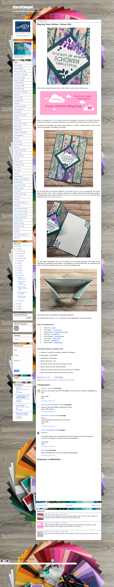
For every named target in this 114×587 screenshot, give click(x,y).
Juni (18, 265)
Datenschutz (41, 15)
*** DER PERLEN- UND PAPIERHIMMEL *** (22, 396)
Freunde (16, 191)
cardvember (17, 83)
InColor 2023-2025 (19, 132)
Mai (18, 268)
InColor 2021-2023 (19, 74)
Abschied (16, 126)
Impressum (53, 15)
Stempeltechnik (18, 226)
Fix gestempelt (20, 405)
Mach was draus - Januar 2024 (22, 297)
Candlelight (17, 100)
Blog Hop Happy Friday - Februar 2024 (22, 288)
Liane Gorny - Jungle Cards (50, 415)
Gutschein (17, 153)
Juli (18, 263)
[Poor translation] (6, 561)
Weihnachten (17, 88)
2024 (17, 249)
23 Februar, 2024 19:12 (48, 401)
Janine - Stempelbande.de (49, 430)
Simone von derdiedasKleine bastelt (52, 404)
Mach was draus (18, 71)
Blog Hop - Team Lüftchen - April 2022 (56, 523)
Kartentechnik (18, 156)
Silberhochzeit (18, 223)
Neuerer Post (42, 505)
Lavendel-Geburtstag (21, 278)
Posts (17, 339)
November (20, 253)
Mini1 (15, 138)
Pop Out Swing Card (19, 208)
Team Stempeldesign (20, 234)
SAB (15, 103)
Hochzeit (16, 121)
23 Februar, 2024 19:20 (48, 411)
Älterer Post (96, 505)
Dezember (20, 251)
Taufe (15, 232)
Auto (15, 173)
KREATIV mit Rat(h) (21, 413)
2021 (17, 308)
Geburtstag (61, 380)
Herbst (16, 118)
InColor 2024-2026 (19, 124)
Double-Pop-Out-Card (20, 179)
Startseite (18, 15)
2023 (17, 304)
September (20, 258)
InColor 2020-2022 (19, 115)
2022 (17, 306)
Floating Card (17, 188)
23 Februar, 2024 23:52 (48, 426)
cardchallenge (18, 86)
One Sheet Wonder (19, 202)
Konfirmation (17, 135)
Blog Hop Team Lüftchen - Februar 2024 (21, 283)
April (18, 270)
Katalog (16, 196)
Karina (57, 318)
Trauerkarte (17, 161)
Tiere (15, 94)
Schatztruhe (17, 220)
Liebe (15, 199)
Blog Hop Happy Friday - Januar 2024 (56, 514)
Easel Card (17, 144)
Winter (16, 237)
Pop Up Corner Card (19, 211)
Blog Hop (44, 380)
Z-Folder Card (18, 164)
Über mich (29, 15)
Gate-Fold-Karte (53, 380)
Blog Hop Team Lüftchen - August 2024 (56, 531)
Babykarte (17, 129)
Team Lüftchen (70, 380)
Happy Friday (17, 80)
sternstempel (23, 7)
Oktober (19, 256)
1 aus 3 (16, 167)
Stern (15, 159)
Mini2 (15, 147)
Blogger (67, 549)
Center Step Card (19, 150)
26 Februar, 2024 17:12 (48, 455)
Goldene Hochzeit (19, 194)
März (18, 273)
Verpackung (17, 109)
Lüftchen (18, 388)
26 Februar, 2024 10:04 (48, 446)
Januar (19, 301)
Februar (19, 275)
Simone (54, 120)
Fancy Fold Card (18, 185)
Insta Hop (16, 97)
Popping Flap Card (19, 217)
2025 (17, 246)
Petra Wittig (45, 450)
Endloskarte (17, 182)
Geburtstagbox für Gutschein (22, 293)
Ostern (16, 205)
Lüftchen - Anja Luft (47, 388)
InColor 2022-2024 (19, 91)
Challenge (17, 141)
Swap (15, 229)
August (19, 261)
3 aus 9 (16, 170)
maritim (16, 112)
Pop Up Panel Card (19, 214)
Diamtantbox (17, 176)
